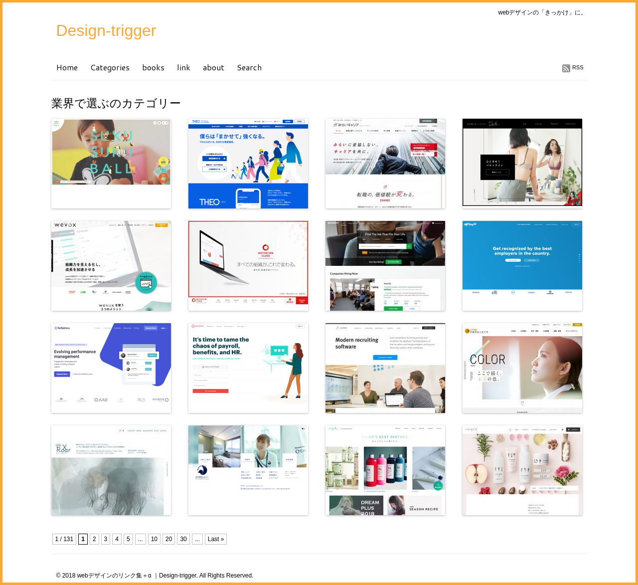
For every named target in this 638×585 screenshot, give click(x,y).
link (183, 67)
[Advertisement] (168, 531)
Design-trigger (106, 30)
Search (249, 67)
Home (67, 67)
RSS (578, 67)
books (153, 67)
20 (168, 539)
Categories (110, 67)
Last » (216, 539)
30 (183, 539)
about (213, 67)
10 (154, 539)
